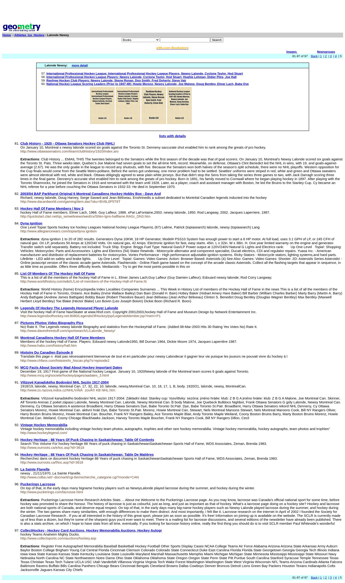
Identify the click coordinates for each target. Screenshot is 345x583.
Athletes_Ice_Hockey (29, 35)
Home (7, 35)
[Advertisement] (172, 12)
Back (314, 56)
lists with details (172, 136)
